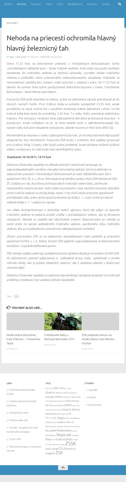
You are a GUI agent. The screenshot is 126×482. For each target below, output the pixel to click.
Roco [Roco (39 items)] (48, 439)
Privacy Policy (94, 404)
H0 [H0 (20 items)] (47, 405)
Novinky (21, 4)
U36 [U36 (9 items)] (50, 444)
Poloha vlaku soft (18, 420)
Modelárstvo (75, 4)
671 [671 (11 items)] (66, 388)
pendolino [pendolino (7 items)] (76, 426)
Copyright (92, 389)
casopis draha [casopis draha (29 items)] (53, 396)
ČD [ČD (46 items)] (61, 448)
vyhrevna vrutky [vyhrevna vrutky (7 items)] (58, 444)
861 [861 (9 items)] (70, 388)
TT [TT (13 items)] (46, 444)
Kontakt (91, 397)
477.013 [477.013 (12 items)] (49, 388)
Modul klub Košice (19, 412)
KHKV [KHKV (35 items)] (68, 405)
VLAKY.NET (15, 439)
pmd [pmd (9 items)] (75, 431)
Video (48, 4)
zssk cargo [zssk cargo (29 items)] (51, 448)
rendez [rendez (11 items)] (75, 435)
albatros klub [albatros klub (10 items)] (62, 393)
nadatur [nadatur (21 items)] (61, 421)
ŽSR (16, 296)
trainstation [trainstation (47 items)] (64, 439)
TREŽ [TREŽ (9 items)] (75, 439)
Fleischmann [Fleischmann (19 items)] (72, 400)
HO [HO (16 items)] (50, 405)
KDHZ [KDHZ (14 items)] (61, 405)
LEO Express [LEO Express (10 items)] (62, 414)
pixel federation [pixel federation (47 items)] (61, 430)
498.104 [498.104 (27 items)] (58, 388)
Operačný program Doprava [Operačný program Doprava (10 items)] (58, 426)
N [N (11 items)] (55, 422)
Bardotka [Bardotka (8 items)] (72, 393)
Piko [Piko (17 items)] (47, 430)
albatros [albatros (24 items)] (50, 392)
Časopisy (36, 4)
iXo (12, 57)
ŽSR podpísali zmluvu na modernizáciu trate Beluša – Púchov (99, 339)
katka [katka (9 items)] (55, 405)
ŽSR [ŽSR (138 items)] (59, 452)
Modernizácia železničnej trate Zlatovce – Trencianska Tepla (22, 339)
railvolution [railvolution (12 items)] (50, 435)
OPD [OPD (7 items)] (72, 422)
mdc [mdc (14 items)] (67, 418)
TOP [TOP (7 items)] (53, 440)
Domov (8, 4)
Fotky (60, 4)
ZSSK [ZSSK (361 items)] (70, 443)
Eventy (106, 4)
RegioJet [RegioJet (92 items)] (63, 435)
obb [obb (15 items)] (68, 422)
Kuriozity (92, 4)
